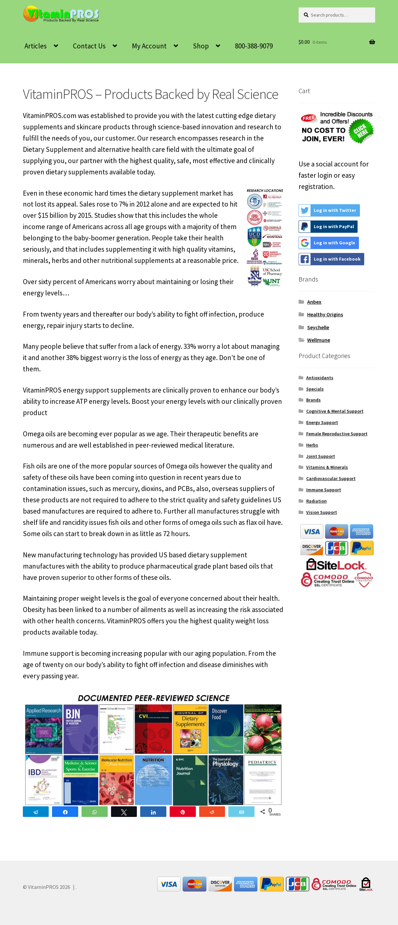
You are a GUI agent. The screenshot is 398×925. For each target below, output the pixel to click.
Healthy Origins (325, 314)
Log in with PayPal (326, 226)
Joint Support (320, 456)
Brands (313, 400)
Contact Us (89, 45)
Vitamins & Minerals (327, 467)
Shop (201, 45)
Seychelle (318, 327)
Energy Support (322, 422)
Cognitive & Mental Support (335, 411)
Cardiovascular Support (331, 478)
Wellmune (318, 340)
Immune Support (323, 490)
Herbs (312, 445)
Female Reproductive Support (337, 434)
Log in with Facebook (330, 259)
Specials (315, 389)
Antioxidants (319, 378)
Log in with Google (327, 243)
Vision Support (321, 512)
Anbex (314, 301)
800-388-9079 (254, 45)
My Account (149, 45)
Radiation (316, 501)
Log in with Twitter (327, 210)
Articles (36, 45)
